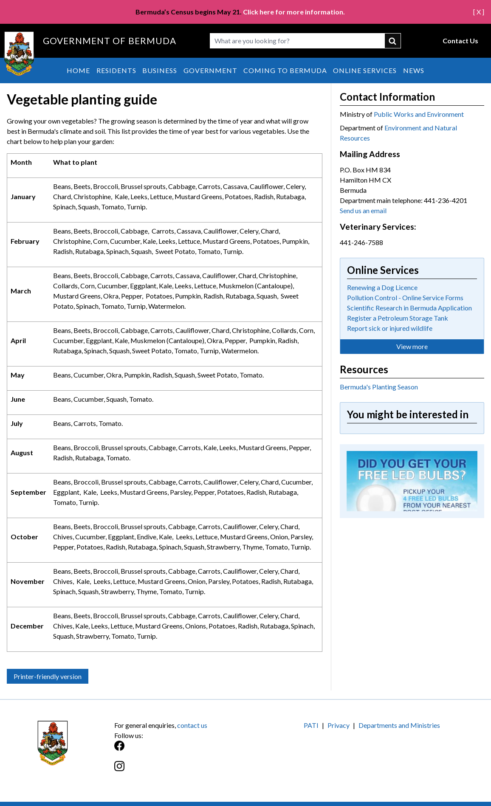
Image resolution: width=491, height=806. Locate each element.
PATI (311, 725)
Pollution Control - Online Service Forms (405, 297)
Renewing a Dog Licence (382, 287)
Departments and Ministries (399, 725)
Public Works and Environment (419, 114)
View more (412, 346)
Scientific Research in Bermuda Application (409, 308)
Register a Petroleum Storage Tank (397, 318)
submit (393, 40)
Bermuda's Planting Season (379, 387)
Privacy (338, 725)
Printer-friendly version (48, 676)
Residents (116, 70)
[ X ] (478, 12)
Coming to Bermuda (285, 70)
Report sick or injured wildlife (389, 328)
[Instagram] (180, 770)
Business (159, 70)
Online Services (365, 70)
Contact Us (460, 41)
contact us (192, 725)
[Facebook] (180, 750)
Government (210, 70)
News (413, 70)
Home (78, 70)
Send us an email (363, 210)
